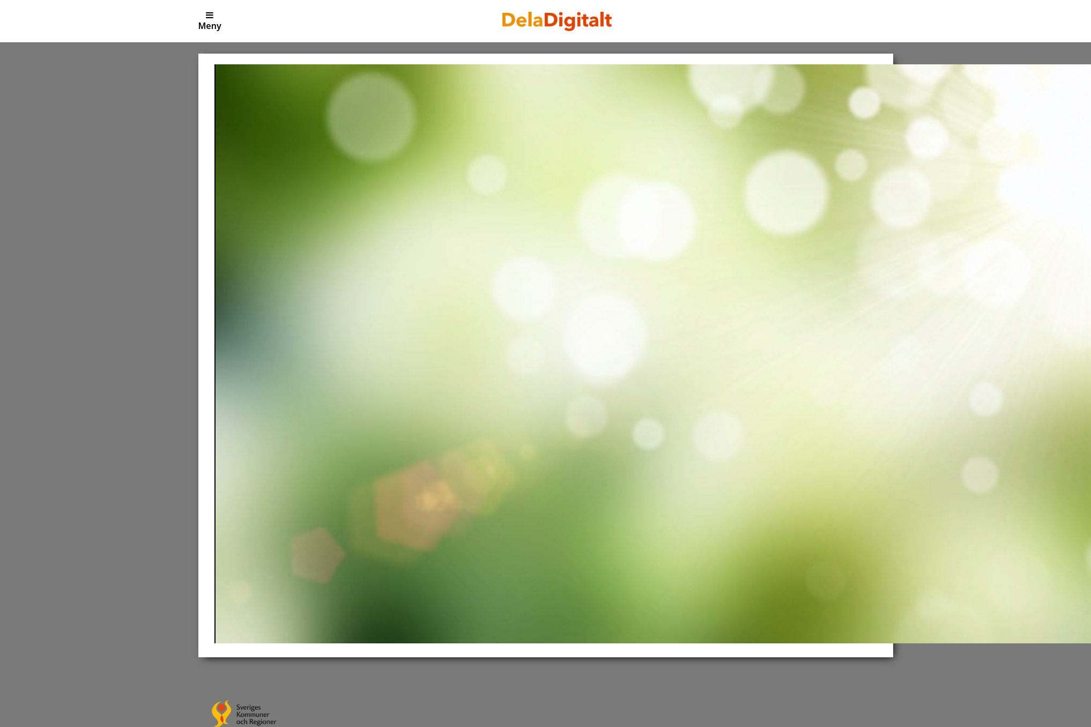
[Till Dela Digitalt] (557, 20)
